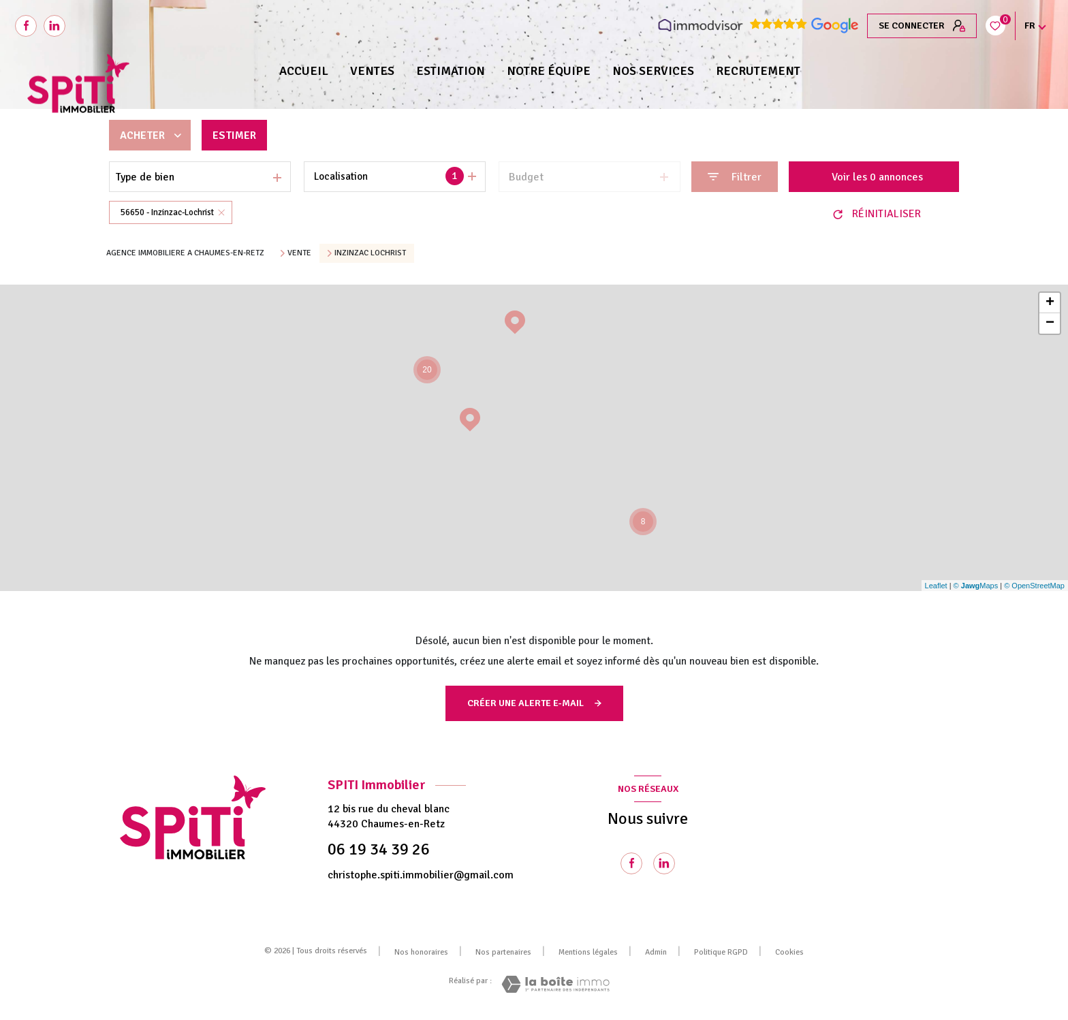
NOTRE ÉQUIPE (549, 71)
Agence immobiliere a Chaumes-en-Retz (185, 253)
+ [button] (1050, 303)
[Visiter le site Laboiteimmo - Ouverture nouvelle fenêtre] (555, 984)
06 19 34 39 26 (379, 849)
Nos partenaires (503, 952)
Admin (656, 952)
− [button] (1050, 323)
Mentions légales (588, 952)
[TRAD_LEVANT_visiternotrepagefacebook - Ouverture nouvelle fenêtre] (26, 26)
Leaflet (936, 585)
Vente (299, 253)
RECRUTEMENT (758, 71)
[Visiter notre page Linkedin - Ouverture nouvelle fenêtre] (664, 863)
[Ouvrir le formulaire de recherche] (734, 176)
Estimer (234, 135)
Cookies (789, 952)
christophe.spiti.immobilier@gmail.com (421, 875)
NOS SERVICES (653, 71)
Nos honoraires (421, 952)
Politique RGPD (721, 952)
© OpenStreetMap (1034, 585)
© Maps (976, 585)
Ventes (372, 71)
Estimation (450, 71)
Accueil (303, 71)
